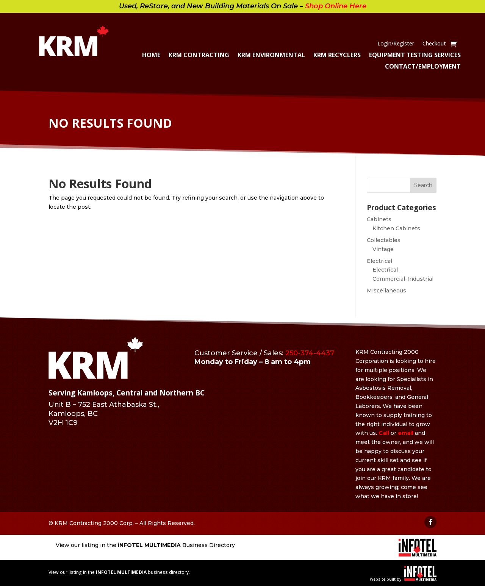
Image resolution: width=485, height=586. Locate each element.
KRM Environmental (271, 55)
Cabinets (379, 219)
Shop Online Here (335, 6)
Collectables (384, 240)
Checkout (434, 44)
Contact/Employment (423, 67)
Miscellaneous (386, 290)
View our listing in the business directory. (119, 572)
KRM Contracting (199, 55)
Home (151, 55)
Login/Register (395, 44)
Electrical (379, 261)
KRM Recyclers (337, 55)
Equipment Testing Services (415, 55)
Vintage (383, 249)
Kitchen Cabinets (396, 228)
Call (384, 433)
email (405, 433)
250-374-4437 (309, 353)
